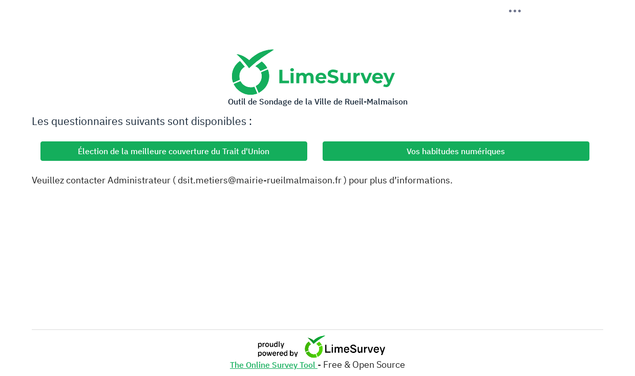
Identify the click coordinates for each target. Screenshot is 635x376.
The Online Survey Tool (274, 365)
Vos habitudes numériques (456, 151)
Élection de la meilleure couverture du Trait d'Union (173, 151)
